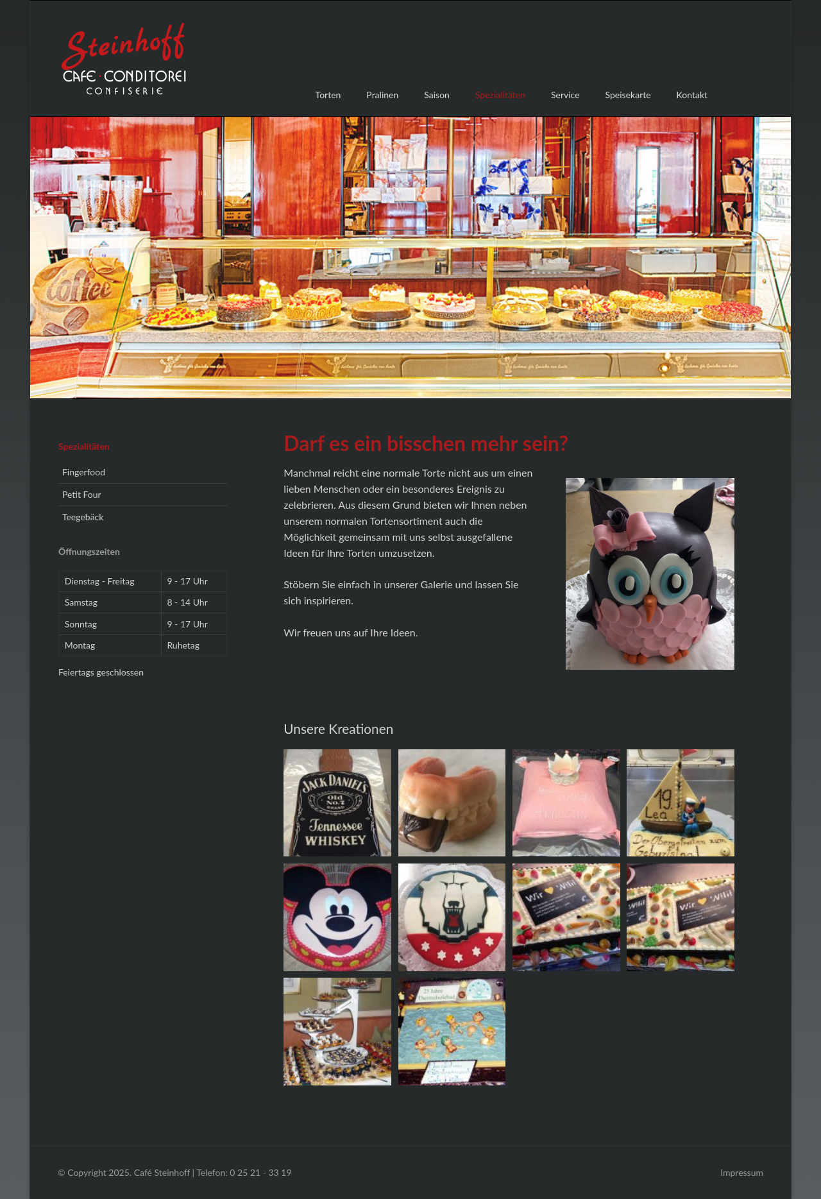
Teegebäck (83, 516)
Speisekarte (628, 94)
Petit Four (81, 494)
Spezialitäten (84, 446)
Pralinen (382, 94)
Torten (328, 94)
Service (565, 94)
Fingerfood (83, 471)
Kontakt (692, 94)
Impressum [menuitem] (741, 1172)
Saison (437, 94)
